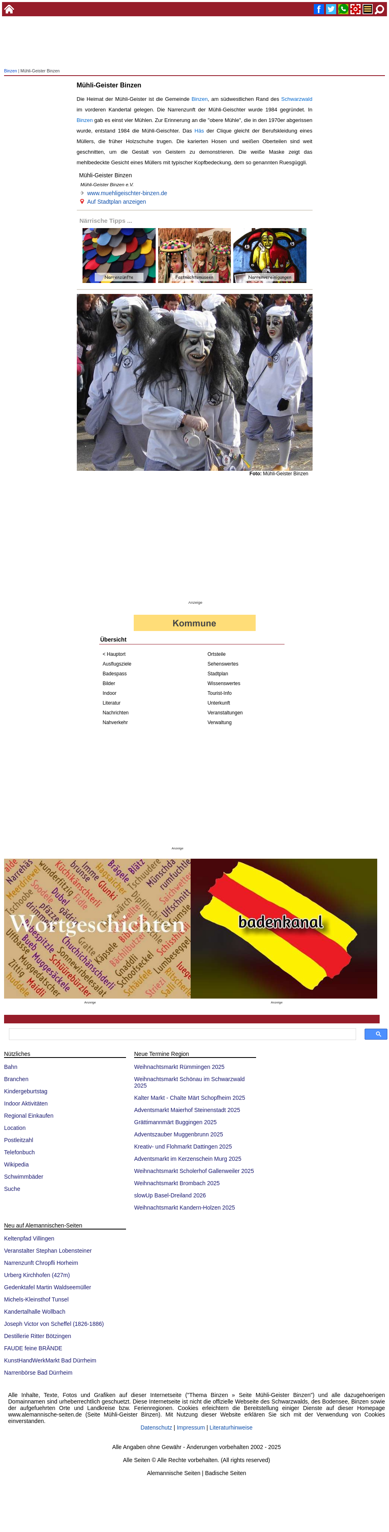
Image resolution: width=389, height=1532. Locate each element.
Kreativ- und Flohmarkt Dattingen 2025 (183, 1146)
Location (15, 1128)
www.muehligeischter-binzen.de (127, 193)
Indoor (110, 693)
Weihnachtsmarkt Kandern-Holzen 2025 (184, 1207)
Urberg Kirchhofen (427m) (37, 1275)
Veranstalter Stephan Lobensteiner (48, 1250)
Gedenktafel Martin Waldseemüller (47, 1287)
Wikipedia (16, 1164)
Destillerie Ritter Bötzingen (37, 1336)
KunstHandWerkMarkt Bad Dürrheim (50, 1360)
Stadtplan (218, 674)
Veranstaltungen (225, 713)
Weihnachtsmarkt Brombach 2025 (177, 1183)
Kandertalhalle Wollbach (34, 1311)
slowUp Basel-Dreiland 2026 (170, 1195)
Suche (12, 1189)
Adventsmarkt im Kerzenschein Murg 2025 (187, 1159)
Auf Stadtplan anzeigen (116, 201)
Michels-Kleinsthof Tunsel (36, 1299)
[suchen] (181, 1034)
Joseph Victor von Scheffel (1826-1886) (54, 1324)
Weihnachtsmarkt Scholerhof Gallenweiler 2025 (194, 1171)
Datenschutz (156, 1427)
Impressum (191, 1427)
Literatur (112, 703)
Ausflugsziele (117, 664)
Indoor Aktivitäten (26, 1103)
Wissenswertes (224, 683)
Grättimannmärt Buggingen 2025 (175, 1122)
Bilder (109, 683)
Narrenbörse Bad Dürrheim (38, 1372)
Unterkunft (219, 703)
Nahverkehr (115, 722)
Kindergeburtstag (26, 1091)
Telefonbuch (19, 1152)
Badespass (115, 674)
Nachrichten (116, 713)
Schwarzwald (297, 99)
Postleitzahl (18, 1140)
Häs (199, 131)
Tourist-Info (220, 693)
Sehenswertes (223, 664)
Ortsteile (217, 654)
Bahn (10, 1067)
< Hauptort (114, 654)
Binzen (10, 71)
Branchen (16, 1079)
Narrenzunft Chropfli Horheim (41, 1263)
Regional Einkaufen (28, 1115)
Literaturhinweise (231, 1427)
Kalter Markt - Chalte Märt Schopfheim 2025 (189, 1098)
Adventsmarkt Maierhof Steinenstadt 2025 (187, 1110)
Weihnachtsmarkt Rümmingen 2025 (179, 1067)
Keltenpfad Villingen (29, 1238)
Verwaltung (220, 722)
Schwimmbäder (23, 1176)
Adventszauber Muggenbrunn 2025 (178, 1134)
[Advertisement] (194, 42)
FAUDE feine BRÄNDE (33, 1348)
